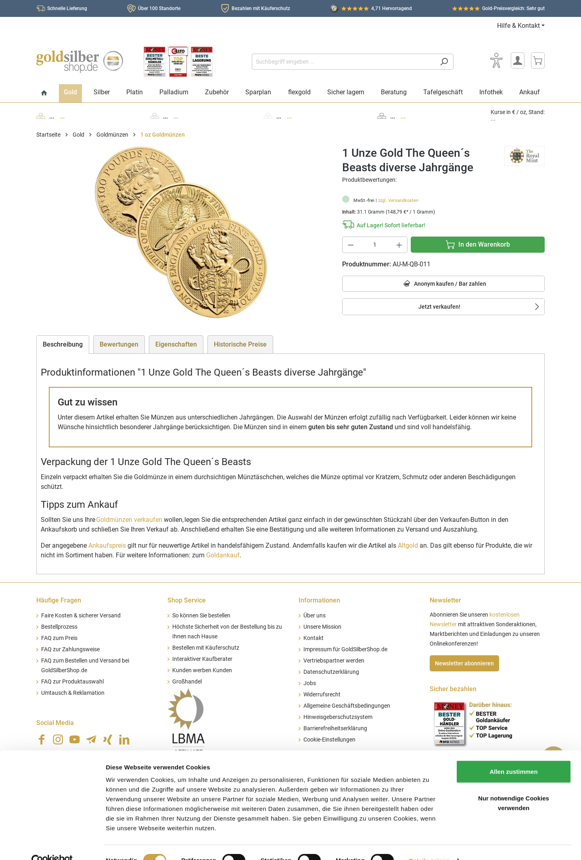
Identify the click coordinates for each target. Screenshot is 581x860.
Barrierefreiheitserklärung (335, 728)
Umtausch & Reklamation (72, 693)
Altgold (408, 545)
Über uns (314, 615)
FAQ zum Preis (59, 638)
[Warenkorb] (538, 60)
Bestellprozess (59, 626)
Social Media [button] (55, 723)
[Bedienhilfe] (496, 60)
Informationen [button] (319, 600)
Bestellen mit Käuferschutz (205, 647)
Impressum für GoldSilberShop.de (345, 649)
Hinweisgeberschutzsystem (337, 717)
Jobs (309, 683)
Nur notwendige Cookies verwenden (513, 786)
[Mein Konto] (518, 60)
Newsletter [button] (445, 600)
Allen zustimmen (513, 755)
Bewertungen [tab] (119, 344)
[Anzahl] (375, 245)
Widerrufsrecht (322, 694)
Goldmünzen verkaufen (129, 519)
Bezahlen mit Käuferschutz (261, 8)
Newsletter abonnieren (464, 663)
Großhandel (187, 681)
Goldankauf (223, 555)
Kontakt (313, 638)
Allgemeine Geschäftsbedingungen (346, 705)
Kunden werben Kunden (202, 670)
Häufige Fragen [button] (58, 600)
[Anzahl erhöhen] (399, 245)
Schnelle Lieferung (67, 8)
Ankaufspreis (107, 545)
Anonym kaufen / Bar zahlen (443, 284)
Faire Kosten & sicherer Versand (81, 615)
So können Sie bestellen (201, 615)
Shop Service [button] (186, 600)
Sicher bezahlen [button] (453, 689)
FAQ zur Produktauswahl (72, 681)
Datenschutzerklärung (331, 672)
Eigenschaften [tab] (176, 344)
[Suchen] (444, 62)
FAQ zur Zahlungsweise (70, 649)
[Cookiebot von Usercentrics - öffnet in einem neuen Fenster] (52, 844)
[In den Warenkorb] (478, 245)
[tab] (62, 344)
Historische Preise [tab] (240, 344)
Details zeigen (429, 844)
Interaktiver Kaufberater (202, 659)
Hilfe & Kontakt (518, 25)
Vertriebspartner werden (333, 660)
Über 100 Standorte (159, 8)
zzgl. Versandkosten (398, 200)
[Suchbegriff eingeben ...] (343, 62)
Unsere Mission (322, 626)
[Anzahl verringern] (350, 245)
